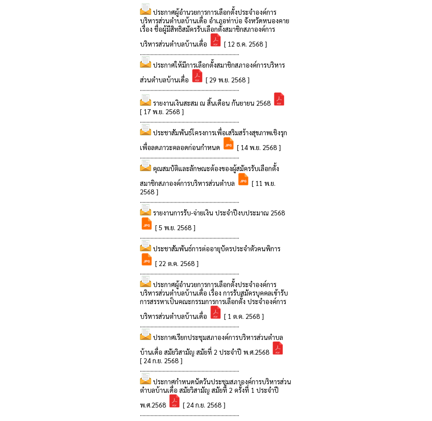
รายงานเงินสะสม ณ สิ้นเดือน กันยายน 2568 (212, 103)
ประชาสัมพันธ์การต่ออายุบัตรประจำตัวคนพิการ (216, 248)
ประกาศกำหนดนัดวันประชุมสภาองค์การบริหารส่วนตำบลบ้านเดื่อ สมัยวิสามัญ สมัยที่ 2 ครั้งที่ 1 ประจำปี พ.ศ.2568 (215, 393)
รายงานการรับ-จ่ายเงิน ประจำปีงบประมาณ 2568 (219, 212)
